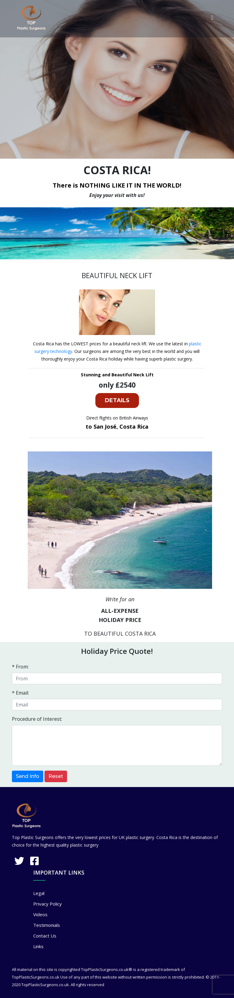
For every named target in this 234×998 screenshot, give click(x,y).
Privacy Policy (47, 904)
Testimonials (46, 925)
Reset (55, 776)
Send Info (27, 776)
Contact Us (44, 936)
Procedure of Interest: (37, 719)
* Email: (20, 692)
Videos (40, 914)
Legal (38, 893)
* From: (20, 666)
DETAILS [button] (117, 400)
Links (38, 946)
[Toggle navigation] (212, 17)
